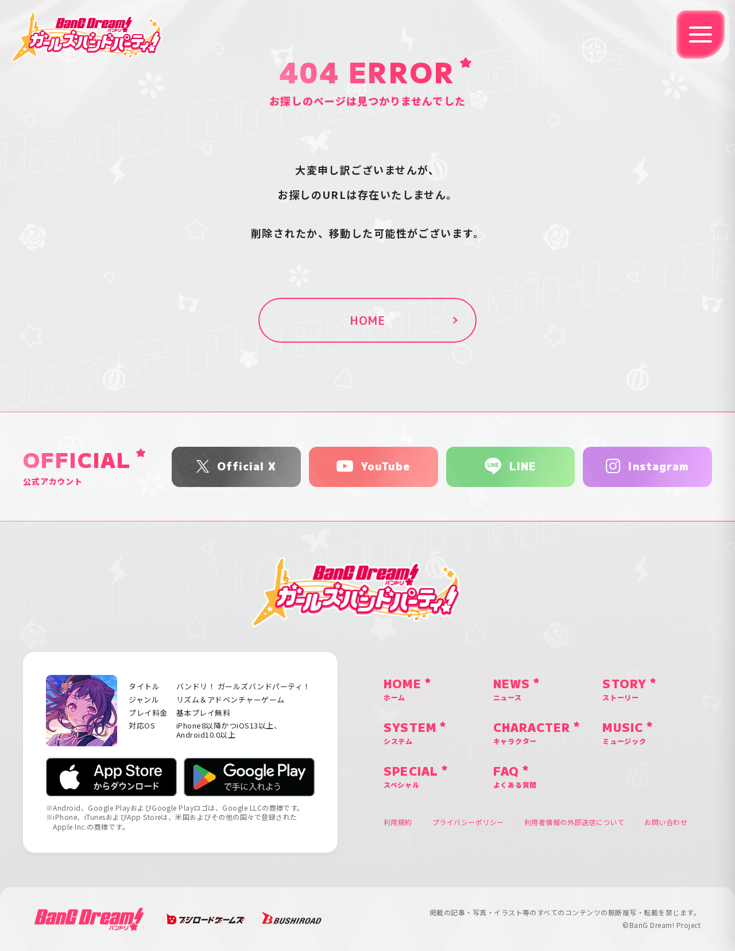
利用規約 (398, 822)
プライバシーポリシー (468, 822)
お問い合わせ (665, 822)
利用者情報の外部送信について (574, 822)
